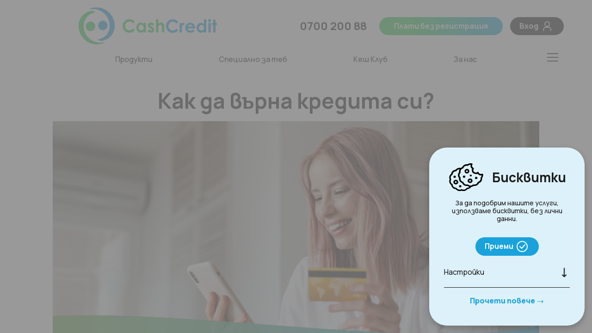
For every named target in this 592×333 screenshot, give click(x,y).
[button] (507, 272)
